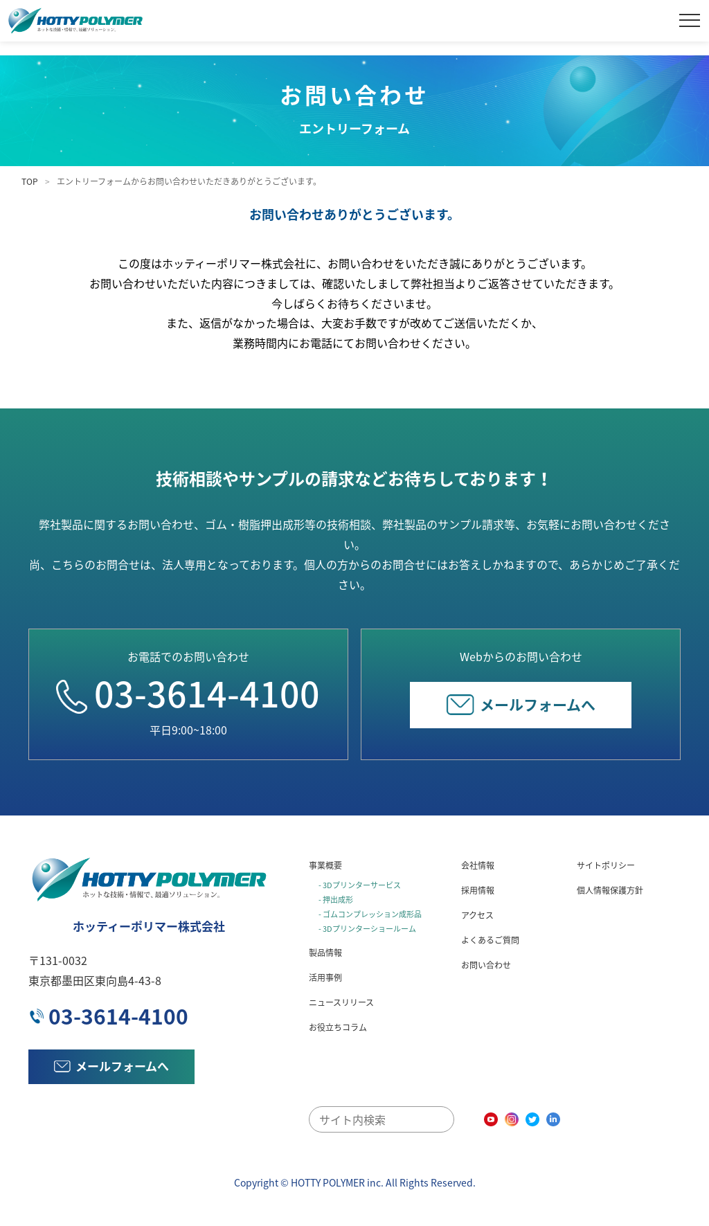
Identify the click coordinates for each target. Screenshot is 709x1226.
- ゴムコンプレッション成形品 (370, 914)
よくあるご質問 (490, 940)
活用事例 (325, 977)
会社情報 (477, 865)
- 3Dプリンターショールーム (367, 929)
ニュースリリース (341, 1002)
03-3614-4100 (188, 693)
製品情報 (325, 952)
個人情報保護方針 (610, 890)
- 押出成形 (335, 899)
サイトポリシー (606, 865)
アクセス (477, 915)
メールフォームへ (521, 704)
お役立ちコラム (338, 1027)
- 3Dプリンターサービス (359, 885)
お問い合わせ (486, 965)
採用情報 (477, 890)
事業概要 (325, 865)
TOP (29, 181)
